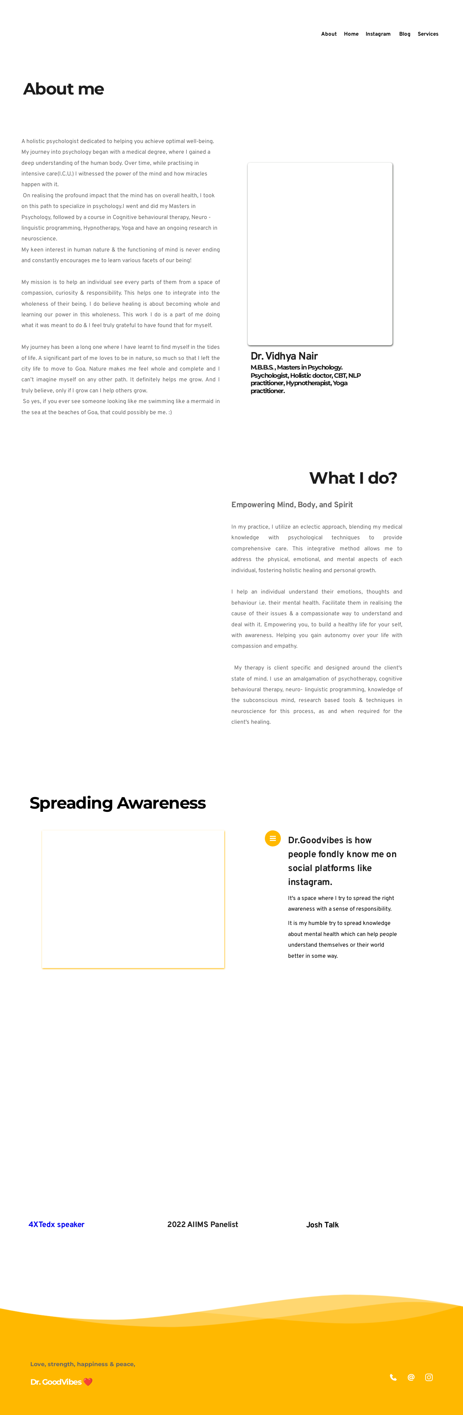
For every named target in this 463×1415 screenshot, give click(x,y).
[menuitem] (329, 34)
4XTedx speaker (56, 1225)
